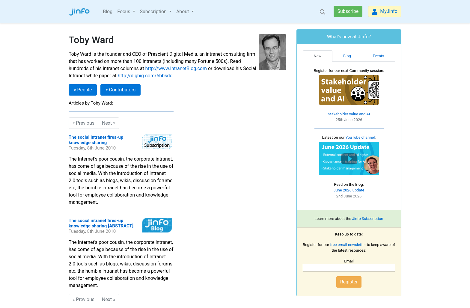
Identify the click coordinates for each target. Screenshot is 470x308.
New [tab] (318, 56)
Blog (107, 11)
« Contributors (120, 90)
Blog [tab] (347, 56)
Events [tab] (378, 56)
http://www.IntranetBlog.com (176, 68)
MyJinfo (384, 11)
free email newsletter (348, 244)
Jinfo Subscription (367, 218)
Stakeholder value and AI (349, 114)
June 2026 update (349, 190)
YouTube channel (360, 137)
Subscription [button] (154, 11)
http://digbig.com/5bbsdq (145, 75)
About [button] (183, 11)
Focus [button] (124, 11)
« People (83, 90)
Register (349, 282)
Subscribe (348, 11)
